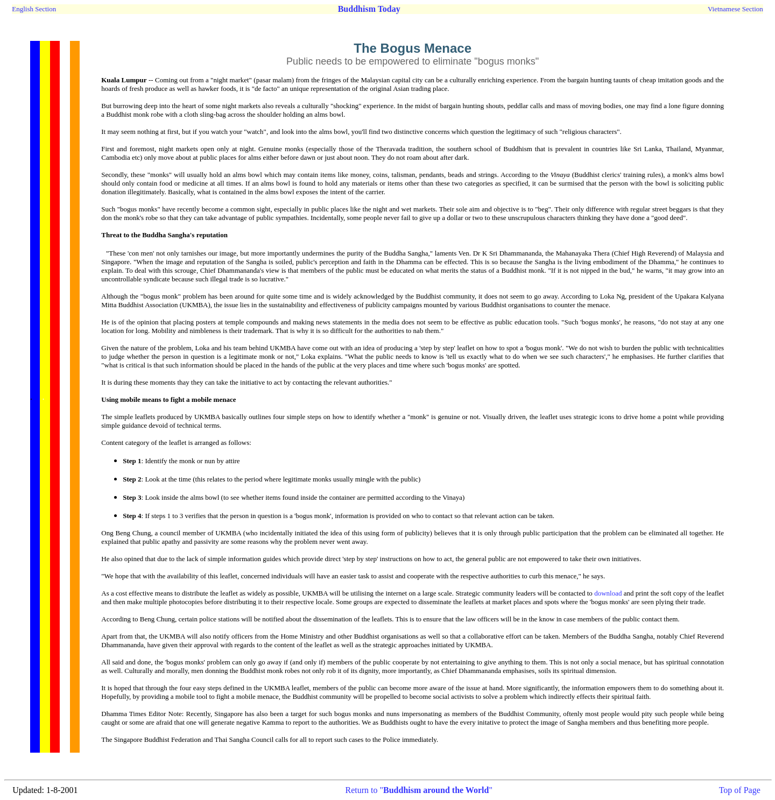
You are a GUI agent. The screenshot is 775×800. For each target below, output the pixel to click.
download (608, 593)
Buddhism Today (369, 8)
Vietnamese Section (735, 9)
